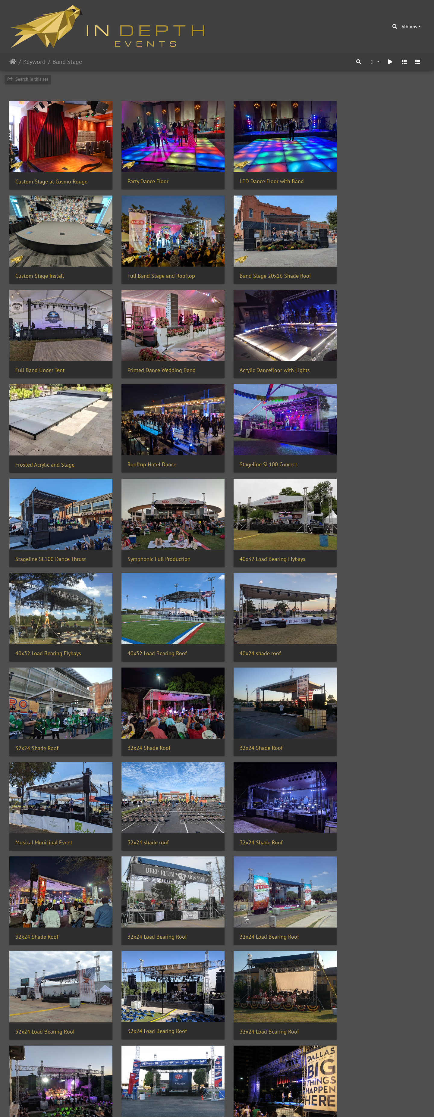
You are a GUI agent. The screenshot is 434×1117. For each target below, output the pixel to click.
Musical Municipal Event (149, 629)
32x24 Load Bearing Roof (151, 719)
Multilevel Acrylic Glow (148, 1081)
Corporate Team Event (146, 990)
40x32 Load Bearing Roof (45, 538)
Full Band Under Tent (252, 267)
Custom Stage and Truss (43, 990)
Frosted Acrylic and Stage (151, 358)
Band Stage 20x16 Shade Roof (157, 267)
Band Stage (67, 62)
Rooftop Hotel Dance (252, 358)
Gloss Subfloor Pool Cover (258, 900)
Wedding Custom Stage (361, 900)
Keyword (34, 62)
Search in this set (28, 79)
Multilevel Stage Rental (255, 990)
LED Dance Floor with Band (260, 177)
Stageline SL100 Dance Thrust (50, 448)
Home (12, 61)
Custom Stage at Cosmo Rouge (51, 177)
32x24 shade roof (248, 629)
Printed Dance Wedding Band (368, 267)
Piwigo (229, 1104)
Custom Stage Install (358, 177)
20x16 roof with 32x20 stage (155, 900)
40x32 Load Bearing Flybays (260, 448)
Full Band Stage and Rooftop (49, 267)
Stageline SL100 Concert (362, 358)
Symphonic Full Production (152, 448)
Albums (409, 26)
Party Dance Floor (141, 177)
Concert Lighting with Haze (365, 990)
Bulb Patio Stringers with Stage (52, 1081)
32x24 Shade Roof (249, 538)
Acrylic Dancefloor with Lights (50, 358)
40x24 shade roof (142, 538)
